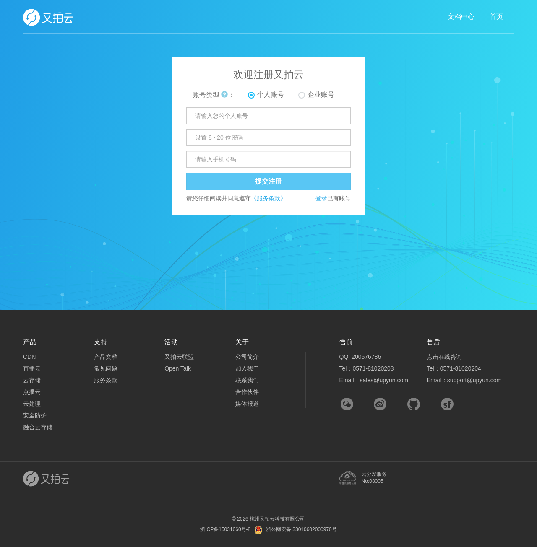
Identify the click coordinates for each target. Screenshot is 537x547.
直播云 (32, 368)
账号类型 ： (214, 95)
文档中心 (461, 16)
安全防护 (35, 415)
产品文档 (105, 356)
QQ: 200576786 (360, 356)
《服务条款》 (268, 198)
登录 (321, 198)
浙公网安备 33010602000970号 (301, 529)
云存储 (32, 380)
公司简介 (247, 356)
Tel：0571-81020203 (366, 368)
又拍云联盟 (179, 356)
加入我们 (247, 368)
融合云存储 (37, 427)
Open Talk (177, 368)
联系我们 (247, 380)
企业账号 (321, 94)
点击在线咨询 (444, 356)
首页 (496, 16)
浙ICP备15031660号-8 (225, 529)
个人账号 (270, 94)
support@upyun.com (474, 380)
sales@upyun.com (384, 380)
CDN (29, 356)
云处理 (32, 403)
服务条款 (105, 380)
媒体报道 (247, 403)
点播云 (32, 392)
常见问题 (105, 368)
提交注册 (268, 181)
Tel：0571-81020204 (454, 368)
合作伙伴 (247, 392)
